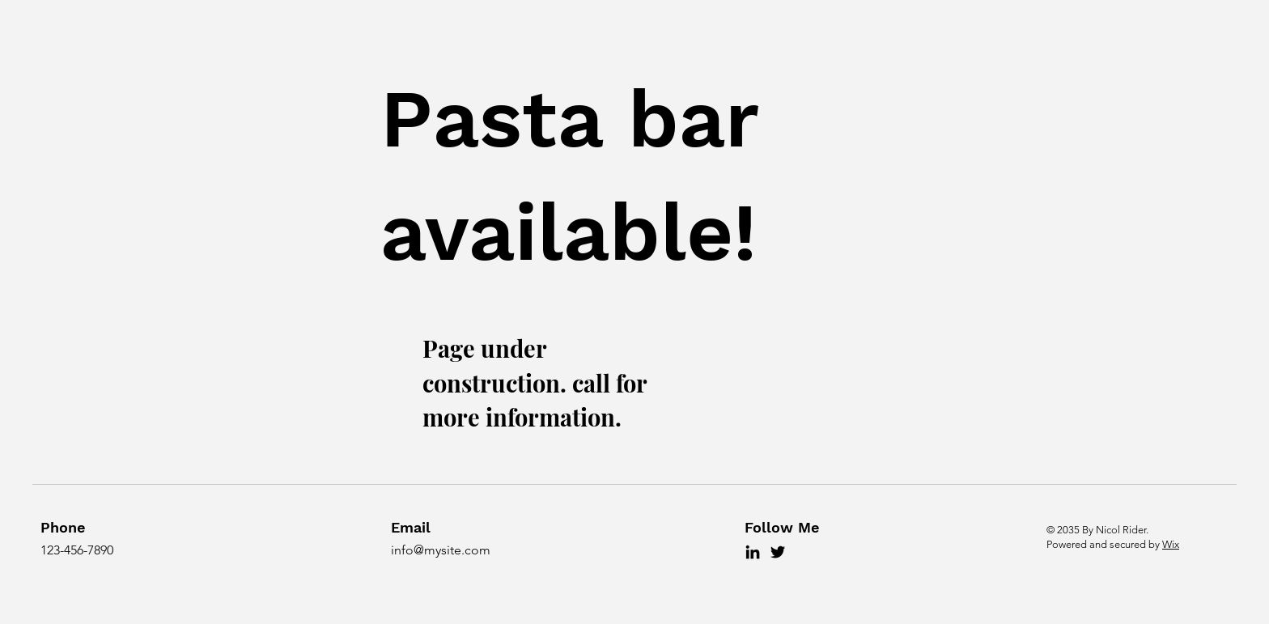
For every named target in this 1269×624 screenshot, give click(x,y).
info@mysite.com (440, 550)
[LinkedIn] (752, 552)
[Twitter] (777, 552)
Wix (1170, 544)
